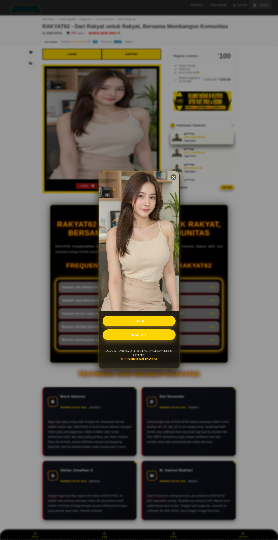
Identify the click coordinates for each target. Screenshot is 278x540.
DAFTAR (139, 335)
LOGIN (139, 320)
